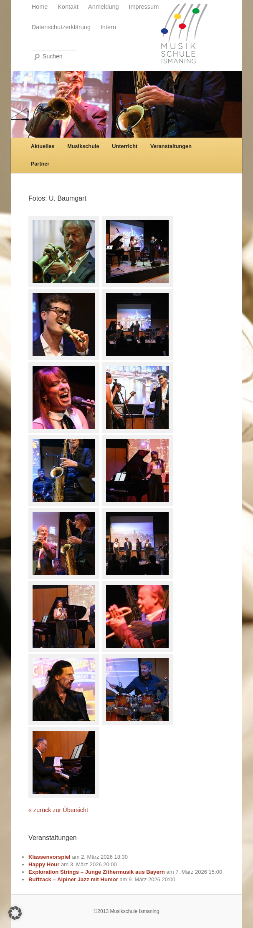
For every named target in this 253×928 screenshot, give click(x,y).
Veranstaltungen (171, 146)
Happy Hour (43, 864)
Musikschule (83, 146)
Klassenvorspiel (49, 857)
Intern (108, 27)
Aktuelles (43, 146)
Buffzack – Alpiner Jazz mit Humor (73, 879)
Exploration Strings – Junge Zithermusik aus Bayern (96, 872)
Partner (40, 164)
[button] (15, 913)
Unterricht (124, 146)
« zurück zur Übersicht (58, 810)
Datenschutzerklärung (61, 27)
